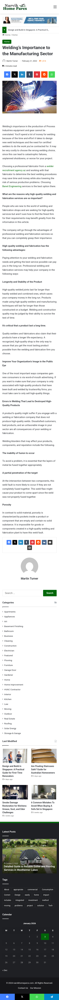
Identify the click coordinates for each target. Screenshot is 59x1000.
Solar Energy (10, 728)
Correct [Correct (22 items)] (7, 895)
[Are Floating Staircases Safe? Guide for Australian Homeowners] (44, 756)
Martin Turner (12, 61)
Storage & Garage (12, 733)
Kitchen (7, 699)
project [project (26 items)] (30, 905)
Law (6, 704)
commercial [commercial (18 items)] (32, 889)
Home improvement (13, 684)
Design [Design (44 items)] (17, 895)
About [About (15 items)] (6, 889)
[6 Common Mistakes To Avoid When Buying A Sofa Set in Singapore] (44, 792)
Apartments (10, 611)
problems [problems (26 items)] (18, 905)
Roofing (8, 723)
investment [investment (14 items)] (33, 900)
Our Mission (35, 988)
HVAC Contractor (12, 689)
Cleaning (8, 641)
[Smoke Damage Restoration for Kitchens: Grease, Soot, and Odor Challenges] (15, 792)
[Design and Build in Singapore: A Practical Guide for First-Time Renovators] (15, 756)
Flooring (8, 660)
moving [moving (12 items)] (7, 905)
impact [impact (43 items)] (46, 895)
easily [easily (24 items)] (27, 895)
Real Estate (9, 718)
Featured (8, 655)
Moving (7, 709)
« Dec (4, 970)
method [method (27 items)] (45, 900)
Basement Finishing (13, 626)
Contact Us (23, 988)
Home (6, 35)
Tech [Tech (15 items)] (50, 905)
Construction (10, 645)
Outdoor (8, 714)
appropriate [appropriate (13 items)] (18, 889)
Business (8, 636)
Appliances (9, 616)
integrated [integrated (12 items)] (20, 900)
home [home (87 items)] (36, 895)
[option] (29, 856)
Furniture (8, 665)
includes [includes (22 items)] (7, 900)
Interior (7, 694)
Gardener (8, 675)
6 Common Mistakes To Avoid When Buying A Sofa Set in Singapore (42, 805)
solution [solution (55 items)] (40, 905)
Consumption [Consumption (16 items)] (47, 889)
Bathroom (9, 631)
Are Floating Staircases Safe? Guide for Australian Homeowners (43, 769)
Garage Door (10, 670)
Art (5, 621)
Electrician (9, 650)
